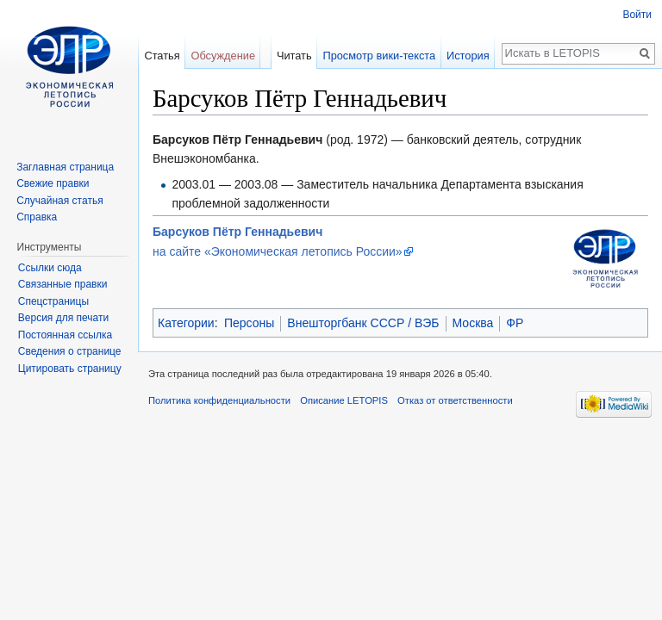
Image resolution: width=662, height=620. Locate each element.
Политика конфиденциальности (219, 400)
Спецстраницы (53, 301)
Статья (161, 55)
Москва (473, 323)
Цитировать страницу (70, 369)
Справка (36, 217)
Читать (294, 55)
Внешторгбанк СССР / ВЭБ (363, 323)
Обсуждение (222, 55)
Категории (186, 323)
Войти (637, 15)
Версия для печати (63, 318)
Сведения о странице (70, 351)
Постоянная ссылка (65, 335)
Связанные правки (63, 284)
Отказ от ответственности (455, 400)
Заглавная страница (65, 167)
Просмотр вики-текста (378, 55)
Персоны (249, 323)
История (468, 55)
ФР (514, 323)
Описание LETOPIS (344, 400)
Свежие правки (52, 183)
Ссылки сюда (50, 268)
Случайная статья (59, 201)
